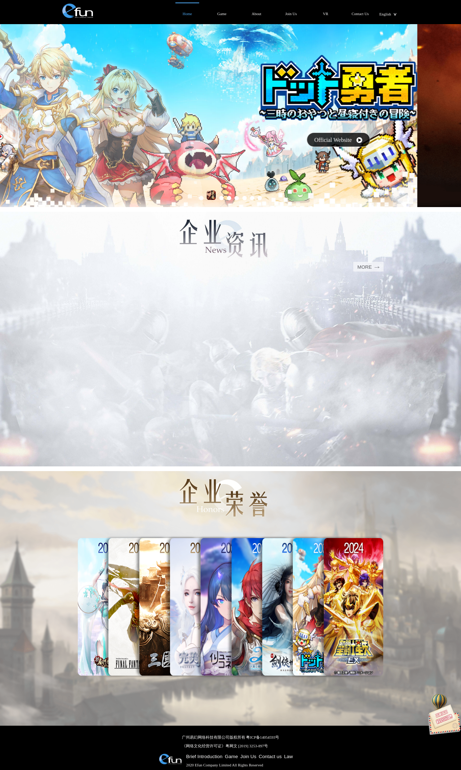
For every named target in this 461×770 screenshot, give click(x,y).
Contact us (270, 756)
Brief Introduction (204, 756)
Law (288, 756)
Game (231, 756)
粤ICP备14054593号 (262, 737)
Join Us (248, 756)
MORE (368, 267)
